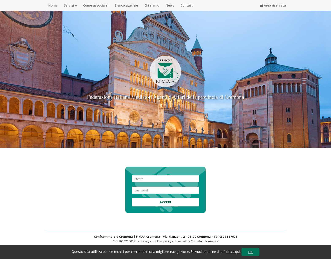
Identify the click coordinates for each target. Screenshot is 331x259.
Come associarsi (96, 5)
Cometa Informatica (204, 241)
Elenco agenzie (126, 5)
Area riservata (273, 5)
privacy (144, 241)
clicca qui (233, 251)
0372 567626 (228, 237)
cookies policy (161, 241)
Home (53, 5)
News (170, 5)
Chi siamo (151, 5)
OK (250, 252)
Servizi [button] (70, 5)
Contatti (187, 5)
